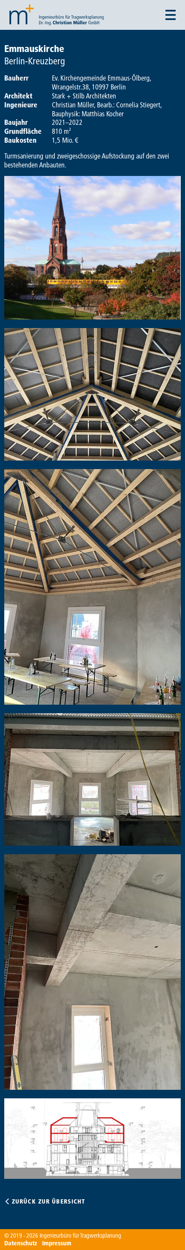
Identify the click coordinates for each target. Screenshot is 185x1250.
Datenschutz (20, 1243)
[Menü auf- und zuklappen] (170, 15)
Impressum (56, 1243)
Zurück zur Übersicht (48, 1201)
